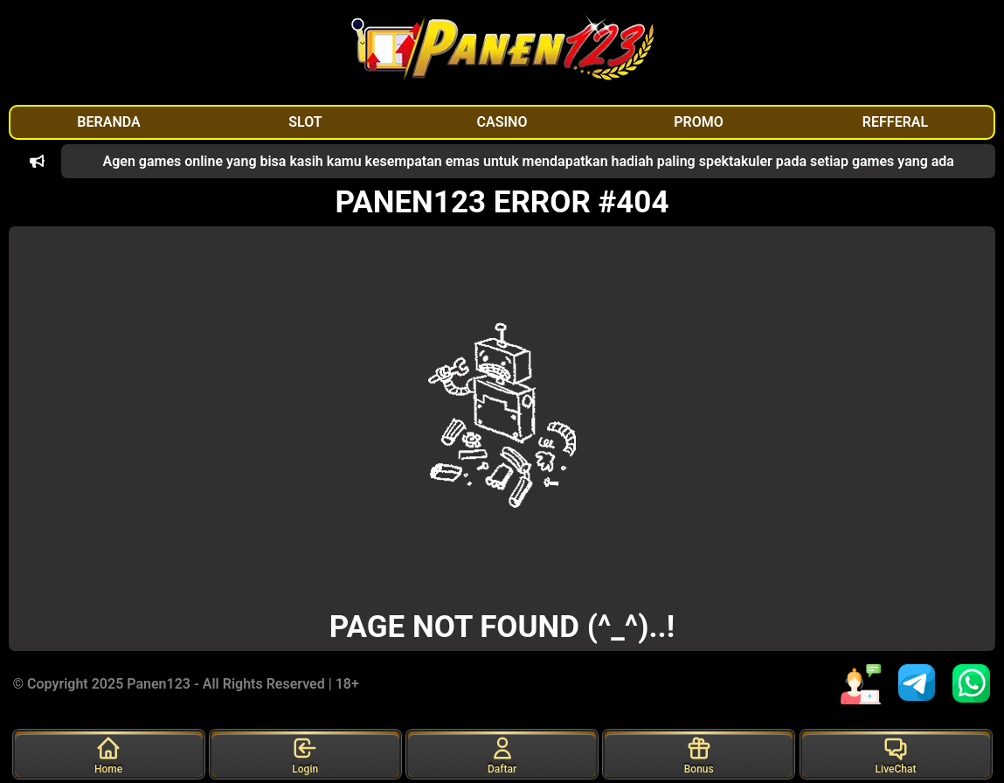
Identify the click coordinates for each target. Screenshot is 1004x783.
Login (305, 755)
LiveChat (896, 755)
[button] (37, 161)
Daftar (502, 755)
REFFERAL (895, 122)
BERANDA (108, 122)
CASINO (502, 122)
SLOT (305, 122)
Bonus (699, 755)
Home (108, 755)
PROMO (699, 122)
